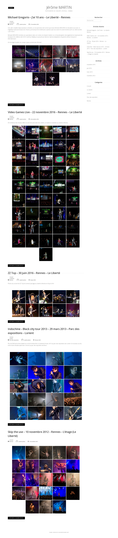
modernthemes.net (64, 532)
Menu (11, 7)
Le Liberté (12, 23)
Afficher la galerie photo (16, 104)
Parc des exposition (14, 340)
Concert (11, 21)
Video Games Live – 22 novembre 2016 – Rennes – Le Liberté (45, 112)
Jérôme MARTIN (59, 7)
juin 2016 (89, 68)
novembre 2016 (91, 64)
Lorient (11, 338)
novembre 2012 (91, 75)
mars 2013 (90, 72)
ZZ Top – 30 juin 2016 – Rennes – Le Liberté (34, 273)
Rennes (11, 24)
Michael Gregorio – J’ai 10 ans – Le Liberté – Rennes (39, 17)
